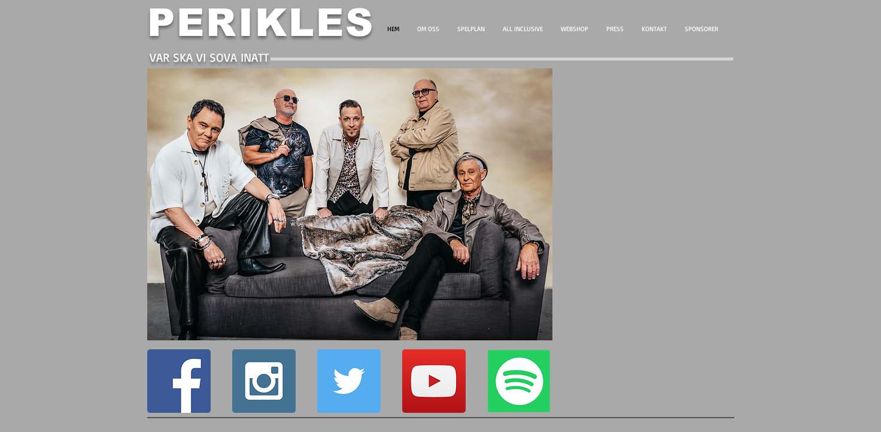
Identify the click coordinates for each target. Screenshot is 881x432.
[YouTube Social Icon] (434, 381)
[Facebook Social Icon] (179, 381)
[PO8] (519, 381)
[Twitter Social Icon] (349, 381)
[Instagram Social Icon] (264, 381)
